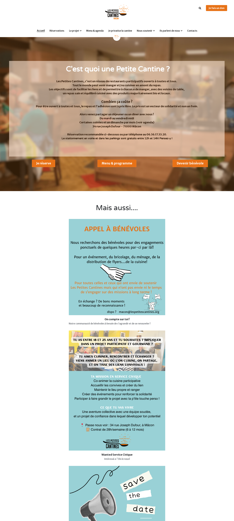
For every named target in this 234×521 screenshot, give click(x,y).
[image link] (117, 36)
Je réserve (43, 165)
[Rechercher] (200, 8)
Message (134, 373)
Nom (131, 355)
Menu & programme (117, 165)
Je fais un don (216, 8)
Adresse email (137, 364)
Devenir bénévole (190, 165)
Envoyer (155, 394)
